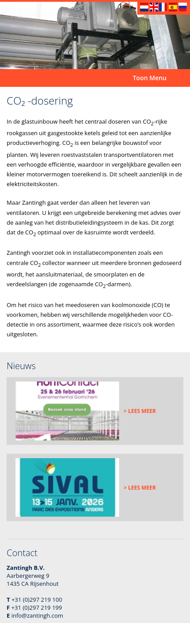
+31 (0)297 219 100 (37, 600)
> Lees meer (140, 411)
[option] (95, 35)
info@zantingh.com (37, 615)
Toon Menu (150, 78)
